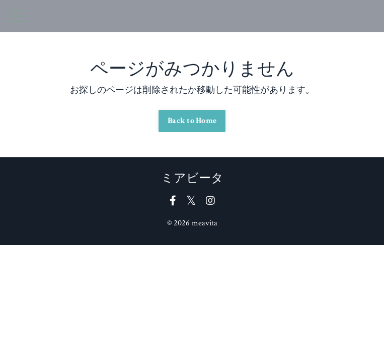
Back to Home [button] (192, 120)
